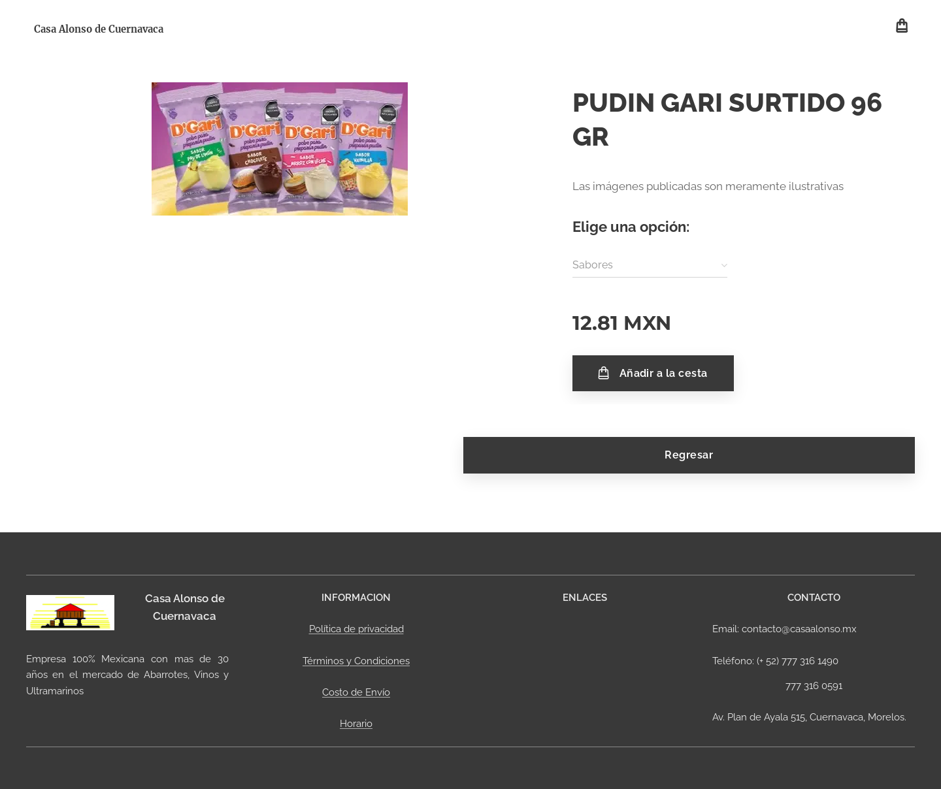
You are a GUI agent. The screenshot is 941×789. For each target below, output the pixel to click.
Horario (356, 724)
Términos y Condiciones (356, 661)
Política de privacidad (356, 629)
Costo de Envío (356, 692)
